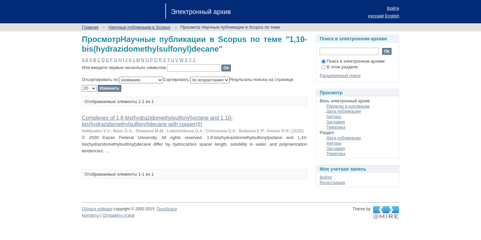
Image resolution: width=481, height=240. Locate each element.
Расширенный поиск (340, 75)
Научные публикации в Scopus (139, 27)
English (392, 15)
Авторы (333, 116)
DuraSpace (167, 209)
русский (376, 15)
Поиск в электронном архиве (353, 61)
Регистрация (332, 182)
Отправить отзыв (119, 215)
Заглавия (335, 121)
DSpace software (97, 209)
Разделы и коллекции (348, 106)
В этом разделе (339, 66)
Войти (393, 8)
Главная (90, 27)
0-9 (85, 59)
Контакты (90, 215)
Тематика (335, 127)
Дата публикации (343, 111)
